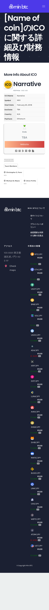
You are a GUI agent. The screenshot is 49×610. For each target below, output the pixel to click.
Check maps (13, 268)
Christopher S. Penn (13, 172)
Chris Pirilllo (30, 181)
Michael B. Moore (12, 181)
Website (24, 144)
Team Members (11, 166)
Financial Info (8, 160)
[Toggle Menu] (43, 6)
